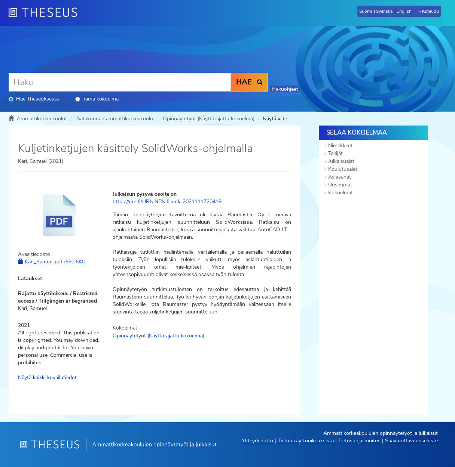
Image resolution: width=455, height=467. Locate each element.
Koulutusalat (342, 169)
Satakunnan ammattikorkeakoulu (115, 118)
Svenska (384, 11)
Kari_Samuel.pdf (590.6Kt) (52, 261)
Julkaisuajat (341, 161)
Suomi (365, 11)
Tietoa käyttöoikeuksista (306, 440)
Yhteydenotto (257, 440)
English (404, 11)
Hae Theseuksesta (34, 98)
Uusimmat (340, 184)
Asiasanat (339, 176)
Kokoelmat (340, 192)
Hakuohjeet (285, 89)
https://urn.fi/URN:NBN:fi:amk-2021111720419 (167, 201)
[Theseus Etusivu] (46, 13)
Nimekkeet (340, 145)
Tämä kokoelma (97, 98)
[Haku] (120, 82)
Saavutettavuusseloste (411, 440)
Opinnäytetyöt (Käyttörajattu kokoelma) (208, 118)
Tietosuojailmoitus (359, 440)
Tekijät (335, 153)
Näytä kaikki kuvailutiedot (47, 377)
